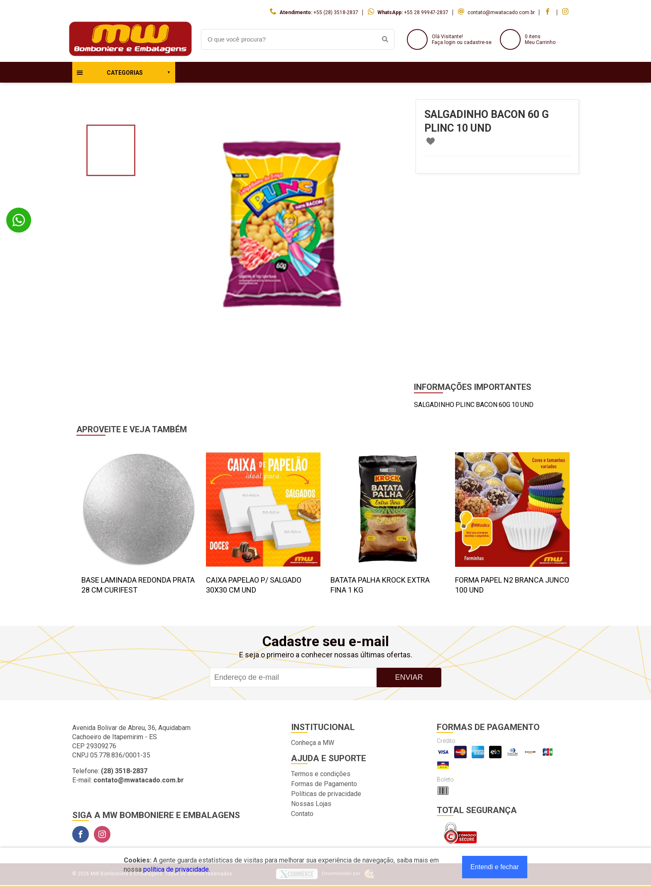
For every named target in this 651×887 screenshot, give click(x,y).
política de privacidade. (176, 869)
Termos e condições (320, 774)
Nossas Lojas (311, 804)
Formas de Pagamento (324, 784)
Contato (302, 814)
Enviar (409, 677)
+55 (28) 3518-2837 (335, 12)
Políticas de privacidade (326, 794)
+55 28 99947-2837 (426, 12)
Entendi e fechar (494, 866)
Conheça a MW (312, 743)
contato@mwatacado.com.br (501, 12)
